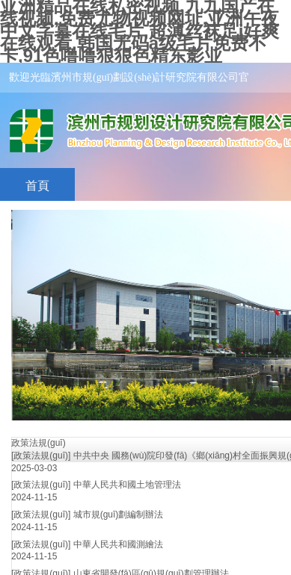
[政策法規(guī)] (40, 455)
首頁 (37, 185)
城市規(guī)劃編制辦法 (118, 514)
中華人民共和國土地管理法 (127, 484)
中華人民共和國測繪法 (118, 544)
